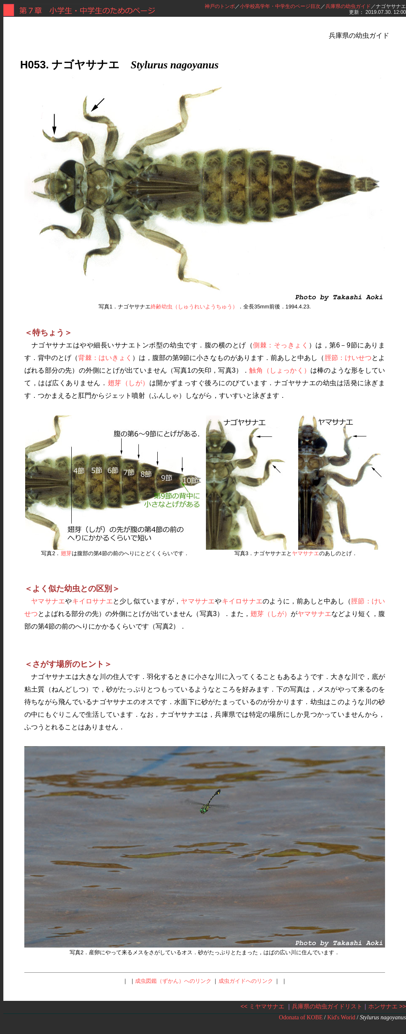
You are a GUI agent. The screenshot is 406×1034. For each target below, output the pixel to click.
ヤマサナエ (305, 553)
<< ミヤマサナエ (262, 1006)
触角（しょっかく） (279, 370)
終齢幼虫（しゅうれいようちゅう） (194, 306)
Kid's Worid (341, 1017)
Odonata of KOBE (301, 1017)
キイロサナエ (92, 601)
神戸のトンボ (220, 6)
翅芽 (66, 553)
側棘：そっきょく (280, 345)
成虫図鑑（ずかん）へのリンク (173, 981)
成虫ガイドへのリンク (246, 981)
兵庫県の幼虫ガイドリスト (327, 1006)
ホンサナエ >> (387, 1006)
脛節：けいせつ (348, 357)
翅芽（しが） (128, 382)
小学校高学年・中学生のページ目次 (280, 6)
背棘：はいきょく (105, 357)
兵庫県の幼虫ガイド (348, 6)
